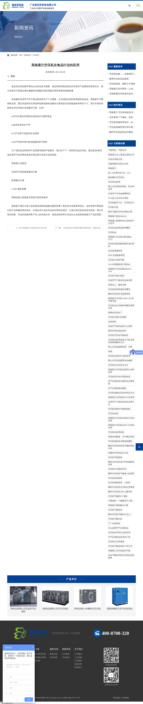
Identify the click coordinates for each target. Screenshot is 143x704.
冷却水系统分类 (115, 159)
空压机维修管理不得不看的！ (123, 127)
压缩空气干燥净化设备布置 (120, 280)
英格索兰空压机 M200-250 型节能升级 (121, 299)
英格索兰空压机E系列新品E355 (119, 238)
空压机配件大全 (115, 203)
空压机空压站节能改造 (118, 335)
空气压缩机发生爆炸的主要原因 (121, 382)
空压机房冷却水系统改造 (119, 377)
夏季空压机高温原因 (119, 79)
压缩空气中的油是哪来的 (119, 193)
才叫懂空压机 (128, 437)
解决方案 (35, 649)
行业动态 (36, 55)
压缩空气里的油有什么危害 (120, 326)
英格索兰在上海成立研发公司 (121, 155)
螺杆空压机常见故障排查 (119, 294)
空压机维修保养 (115, 251)
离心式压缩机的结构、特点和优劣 (121, 187)
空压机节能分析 (115, 519)
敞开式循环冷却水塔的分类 (120, 212)
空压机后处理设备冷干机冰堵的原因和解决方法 (121, 341)
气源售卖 (112, 150)
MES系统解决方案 (38, 657)
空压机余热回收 (115, 478)
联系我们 (78, 667)
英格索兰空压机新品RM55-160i (120, 270)
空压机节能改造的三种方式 (120, 546)
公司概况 (78, 654)
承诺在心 (112, 285)
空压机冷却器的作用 (117, 469)
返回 (11, 76)
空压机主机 (113, 207)
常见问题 (53, 657)
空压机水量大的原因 (117, 317)
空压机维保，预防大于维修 (122, 84)
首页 (20, 55)
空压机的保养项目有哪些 (119, 289)
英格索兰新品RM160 (117, 216)
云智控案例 (35, 661)
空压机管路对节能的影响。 (120, 409)
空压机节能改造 (115, 510)
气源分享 (122, 150)
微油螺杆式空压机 (116, 177)
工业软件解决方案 (38, 654)
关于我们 (78, 649)
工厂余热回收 (114, 523)
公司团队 (78, 661)
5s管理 (127, 483)
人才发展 (78, 657)
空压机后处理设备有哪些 (119, 228)
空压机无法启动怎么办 (118, 365)
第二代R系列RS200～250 (119, 173)
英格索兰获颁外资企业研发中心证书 (121, 222)
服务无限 (122, 285)
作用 (130, 347)
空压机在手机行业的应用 (119, 532)
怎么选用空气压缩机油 (118, 528)
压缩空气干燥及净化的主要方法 (121, 403)
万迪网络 (125, 698)
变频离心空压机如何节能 (119, 551)
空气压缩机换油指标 (117, 388)
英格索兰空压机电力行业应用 (121, 397)
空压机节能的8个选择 (117, 496)
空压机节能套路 (115, 457)
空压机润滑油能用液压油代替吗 (121, 245)
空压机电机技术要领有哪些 (120, 441)
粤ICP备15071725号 (72, 698)
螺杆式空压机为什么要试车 (120, 492)
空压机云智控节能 (116, 260)
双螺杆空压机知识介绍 (118, 453)
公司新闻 (66, 654)
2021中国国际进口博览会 (119, 264)
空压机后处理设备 (116, 432)
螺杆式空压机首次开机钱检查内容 (121, 463)
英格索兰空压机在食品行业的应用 (121, 419)
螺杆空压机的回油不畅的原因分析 (121, 447)
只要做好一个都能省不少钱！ (121, 501)
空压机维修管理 (115, 483)
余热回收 (112, 322)
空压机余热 (113, 413)
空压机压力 (129, 203)
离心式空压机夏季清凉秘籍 (120, 360)
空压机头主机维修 (116, 542)
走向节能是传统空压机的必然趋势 (121, 556)
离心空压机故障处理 (117, 347)
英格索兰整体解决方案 (118, 505)
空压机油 (112, 232)
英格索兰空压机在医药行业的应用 (121, 370)
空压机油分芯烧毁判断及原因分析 (121, 306)
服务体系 (53, 654)
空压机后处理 (114, 182)
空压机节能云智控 (116, 276)
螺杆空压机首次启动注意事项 (121, 487)
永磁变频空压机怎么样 (118, 164)
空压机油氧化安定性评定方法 (121, 393)
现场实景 (78, 664)
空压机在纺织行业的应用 (119, 356)
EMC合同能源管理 (116, 255)
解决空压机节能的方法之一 (120, 514)
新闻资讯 (27, 55)
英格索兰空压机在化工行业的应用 (121, 426)
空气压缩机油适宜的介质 (119, 537)
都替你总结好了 (115, 312)
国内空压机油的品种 (117, 331)
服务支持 (54, 649)
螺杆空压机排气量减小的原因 (121, 473)
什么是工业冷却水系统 (118, 198)
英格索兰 (112, 168)
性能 (110, 351)
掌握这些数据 (114, 437)
